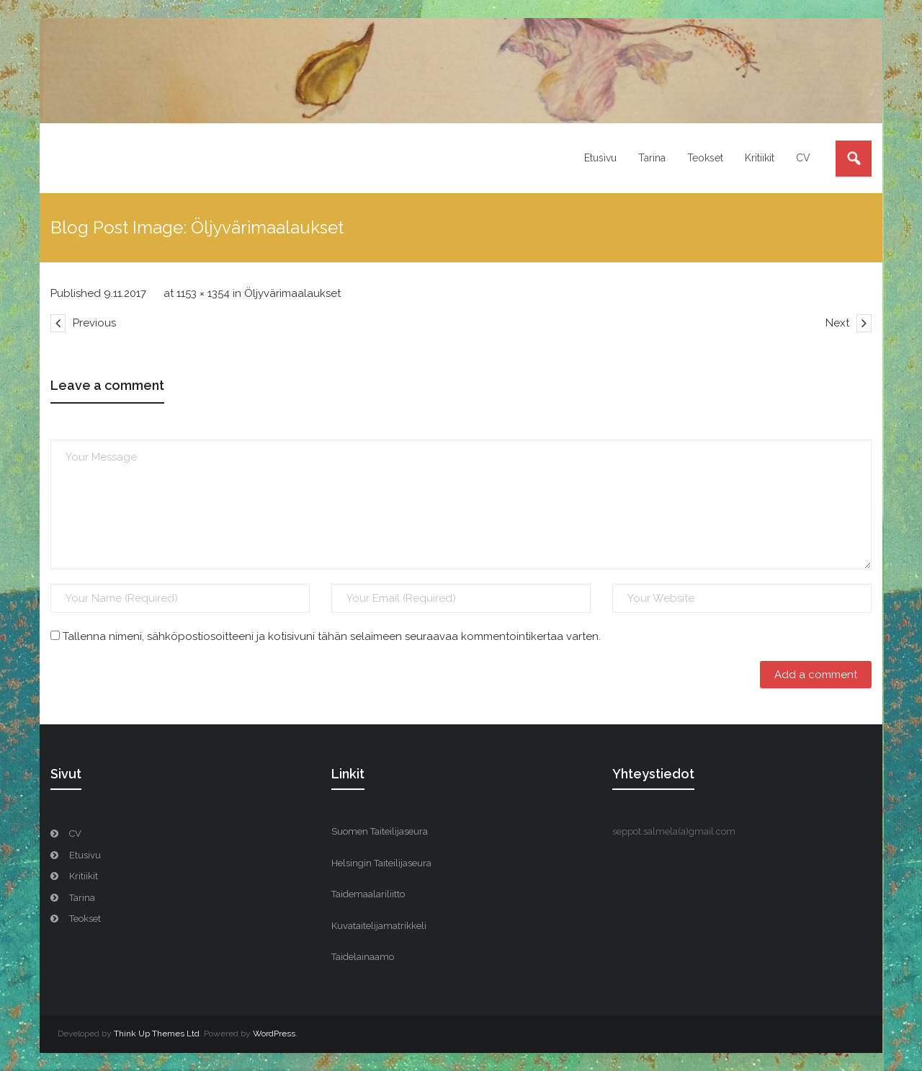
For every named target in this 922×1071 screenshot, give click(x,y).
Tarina (82, 897)
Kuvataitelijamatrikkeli (378, 925)
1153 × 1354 (203, 293)
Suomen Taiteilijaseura (379, 831)
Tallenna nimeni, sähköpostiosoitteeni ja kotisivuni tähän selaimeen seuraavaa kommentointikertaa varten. (332, 636)
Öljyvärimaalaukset (292, 293)
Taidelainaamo (362, 956)
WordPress (274, 1033)
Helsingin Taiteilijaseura (381, 863)
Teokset (85, 918)
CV (75, 833)
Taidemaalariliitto (368, 894)
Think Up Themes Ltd (157, 1033)
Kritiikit (83, 876)
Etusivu (85, 855)
